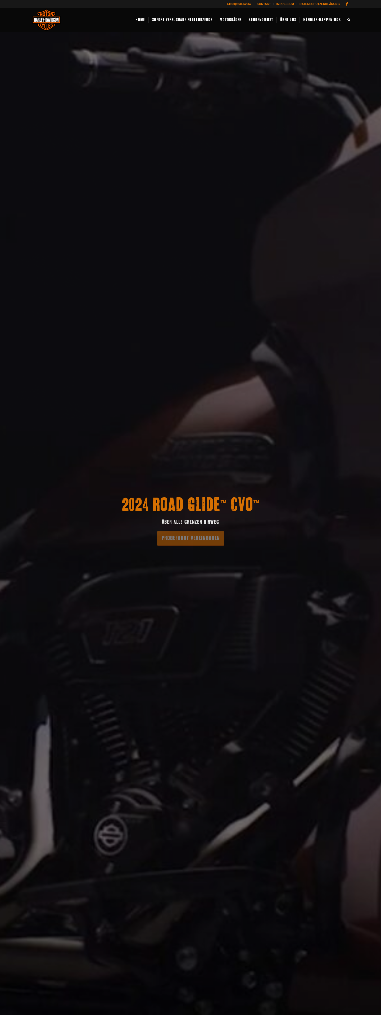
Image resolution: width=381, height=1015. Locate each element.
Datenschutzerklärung (320, 4)
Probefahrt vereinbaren (190, 537)
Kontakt (264, 4)
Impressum (285, 4)
